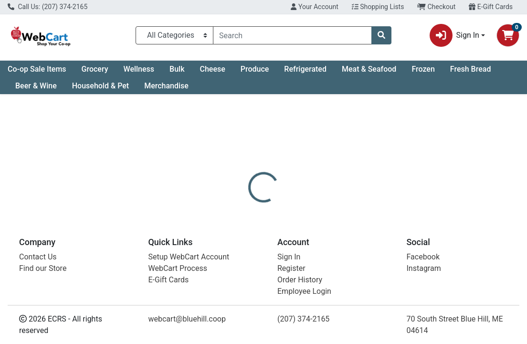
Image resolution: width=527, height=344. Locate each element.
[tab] (245, 232)
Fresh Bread (470, 69)
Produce (255, 69)
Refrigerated (305, 69)
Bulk (176, 69)
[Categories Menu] (174, 35)
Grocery (95, 69)
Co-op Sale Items (37, 69)
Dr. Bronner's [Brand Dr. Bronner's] (335, 277)
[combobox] (292, 35)
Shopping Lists (378, 7)
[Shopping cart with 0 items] (507, 35)
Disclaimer (288, 232)
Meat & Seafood (369, 69)
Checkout (436, 7)
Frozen (422, 69)
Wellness (139, 69)
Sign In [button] (454, 35)
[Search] (292, 35)
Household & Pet (100, 85)
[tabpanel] (373, 281)
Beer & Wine (36, 85)
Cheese (212, 69)
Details (245, 232)
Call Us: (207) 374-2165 (47, 7)
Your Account (314, 7)
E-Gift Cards (491, 7)
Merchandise (166, 85)
